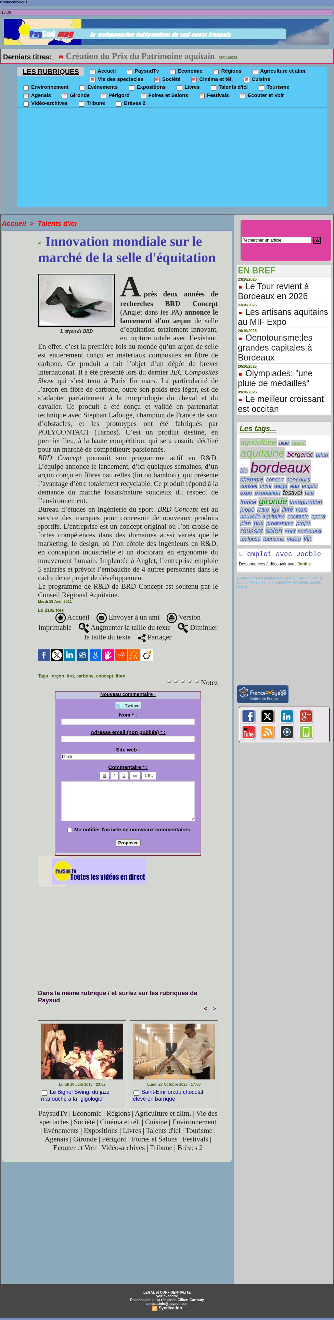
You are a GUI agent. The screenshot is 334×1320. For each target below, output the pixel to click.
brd (70, 676)
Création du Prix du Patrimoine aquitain (140, 56)
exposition (267, 493)
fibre (120, 676)
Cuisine (256, 79)
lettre (263, 510)
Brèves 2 (130, 103)
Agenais (37, 95)
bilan (322, 455)
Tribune (91, 103)
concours (298, 479)
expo (246, 493)
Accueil (102, 71)
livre (287, 509)
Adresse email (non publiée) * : (127, 732)
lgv (275, 509)
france (248, 502)
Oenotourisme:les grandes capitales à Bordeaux (275, 347)
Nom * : (128, 715)
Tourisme (274, 87)
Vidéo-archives (45, 103)
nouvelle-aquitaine (262, 516)
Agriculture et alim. (279, 71)
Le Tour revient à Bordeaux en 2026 (273, 291)
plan (245, 523)
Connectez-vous (13, 2)
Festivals (213, 95)
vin (308, 538)
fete (309, 493)
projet (303, 523)
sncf (290, 531)
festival (292, 492)
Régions (227, 71)
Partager (154, 637)
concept (104, 676)
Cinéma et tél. (212, 79)
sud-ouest (310, 531)
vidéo (294, 539)
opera (318, 517)
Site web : (128, 750)
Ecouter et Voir (261, 95)
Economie (186, 71)
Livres (188, 87)
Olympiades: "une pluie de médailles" (275, 378)
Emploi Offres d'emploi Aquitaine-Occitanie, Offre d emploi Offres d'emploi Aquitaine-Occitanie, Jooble (279, 581)
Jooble (303, 565)
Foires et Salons (164, 95)
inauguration (306, 502)
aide (284, 443)
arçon (58, 676)
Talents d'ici (229, 87)
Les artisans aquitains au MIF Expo (283, 317)
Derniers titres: (28, 57)
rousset (251, 531)
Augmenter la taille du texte (125, 627)
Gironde (75, 95)
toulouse (250, 539)
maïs (302, 510)
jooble (242, 588)
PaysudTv (142, 71)
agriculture (258, 442)
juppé (247, 509)
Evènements (98, 87)
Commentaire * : (128, 767)
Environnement (45, 87)
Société (167, 79)
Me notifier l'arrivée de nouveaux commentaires (132, 829)
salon (274, 531)
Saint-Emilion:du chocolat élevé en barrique (168, 1095)
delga (280, 486)
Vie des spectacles (116, 79)
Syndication (170, 1308)
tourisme (273, 539)
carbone (85, 676)
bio (244, 470)
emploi (310, 486)
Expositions (147, 87)
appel (299, 443)
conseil (248, 486)
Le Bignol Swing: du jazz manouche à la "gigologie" (75, 1095)
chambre (252, 479)
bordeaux (280, 468)
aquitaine (262, 453)
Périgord (115, 95)
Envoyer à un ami (128, 617)
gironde (273, 501)
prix (259, 523)
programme (280, 523)
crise (266, 486)
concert (275, 479)
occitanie (298, 517)
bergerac (300, 454)
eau (294, 486)
